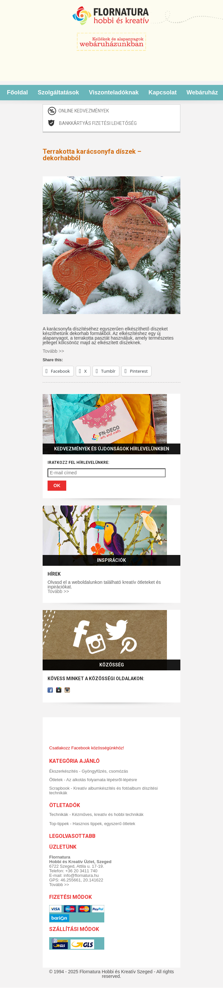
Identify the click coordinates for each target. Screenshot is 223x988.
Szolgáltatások (58, 92)
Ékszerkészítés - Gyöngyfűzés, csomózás (88, 771)
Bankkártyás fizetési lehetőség (98, 123)
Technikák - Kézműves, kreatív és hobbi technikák (96, 814)
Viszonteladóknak (114, 92)
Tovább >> (58, 591)
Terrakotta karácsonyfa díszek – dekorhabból (92, 155)
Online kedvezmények (83, 110)
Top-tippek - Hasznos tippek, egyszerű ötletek (92, 823)
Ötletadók (64, 805)
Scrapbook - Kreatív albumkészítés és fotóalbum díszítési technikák (103, 790)
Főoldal (17, 92)
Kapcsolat (163, 92)
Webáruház (202, 92)
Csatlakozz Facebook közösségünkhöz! (86, 747)
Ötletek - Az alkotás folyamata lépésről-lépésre (93, 779)
